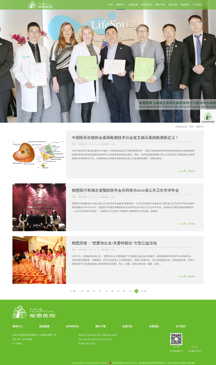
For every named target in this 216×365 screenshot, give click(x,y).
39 (82, 291)
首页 (110, 5)
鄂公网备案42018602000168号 (124, 363)
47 (130, 291)
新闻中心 (200, 127)
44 (112, 291)
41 (94, 291)
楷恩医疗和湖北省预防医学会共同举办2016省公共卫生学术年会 (125, 190)
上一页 (72, 291)
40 (88, 291)
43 (106, 291)
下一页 (143, 291)
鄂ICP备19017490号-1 (99, 363)
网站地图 (190, 363)
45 (118, 291)
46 (124, 291)
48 (136, 291)
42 (100, 291)
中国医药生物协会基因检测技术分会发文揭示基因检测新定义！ (125, 138)
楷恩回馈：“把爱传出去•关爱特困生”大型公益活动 (114, 243)
